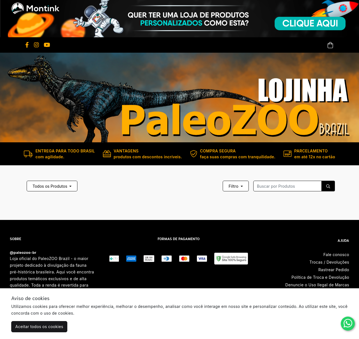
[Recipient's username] (287, 186)
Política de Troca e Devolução (320, 277)
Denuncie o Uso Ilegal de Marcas (317, 284)
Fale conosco (336, 254)
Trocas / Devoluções (329, 262)
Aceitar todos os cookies (39, 326)
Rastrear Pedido (333, 269)
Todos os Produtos (50, 186)
